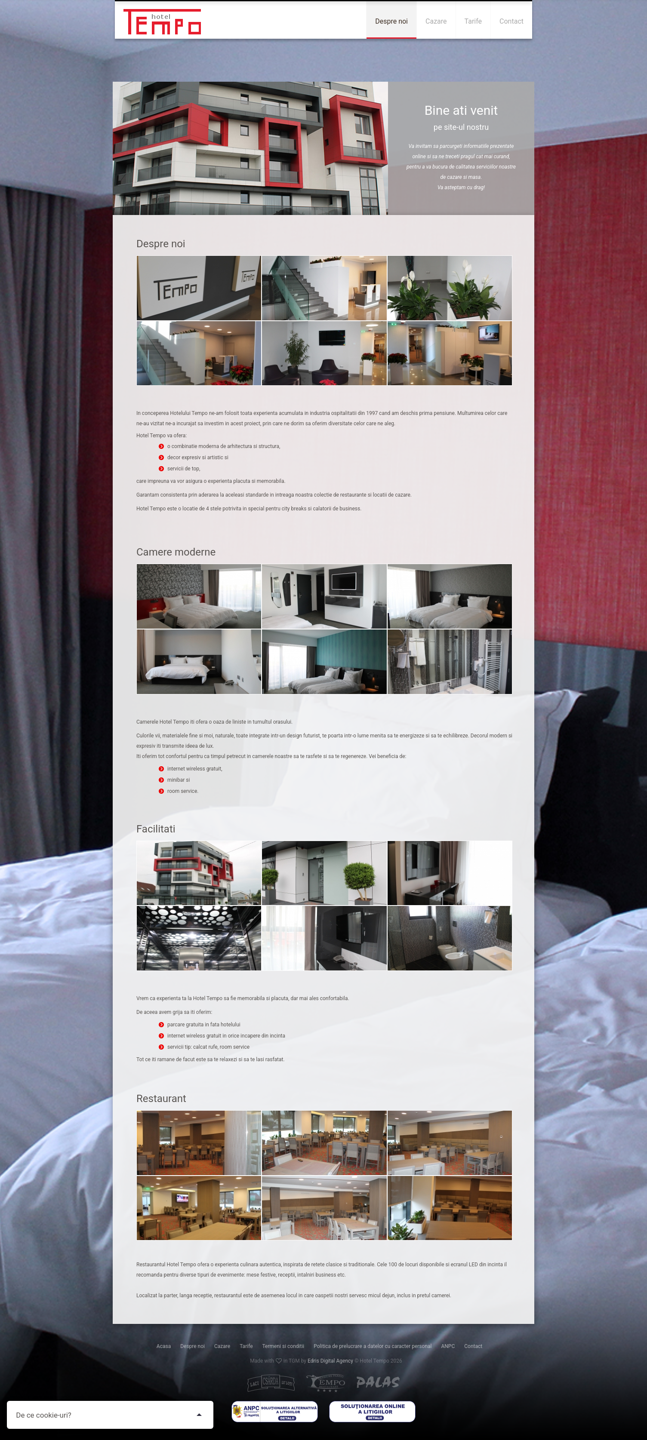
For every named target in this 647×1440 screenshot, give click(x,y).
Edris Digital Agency (330, 1361)
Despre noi (192, 1346)
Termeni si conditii (283, 1346)
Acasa (164, 1346)
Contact (473, 1346)
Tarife (246, 1346)
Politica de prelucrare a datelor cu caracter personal (372, 1346)
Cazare (222, 1346)
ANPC (448, 1346)
